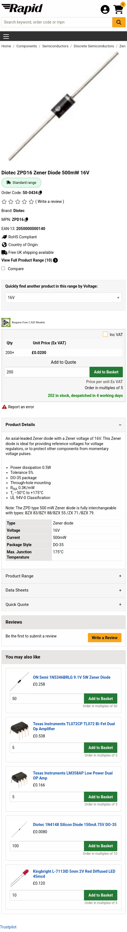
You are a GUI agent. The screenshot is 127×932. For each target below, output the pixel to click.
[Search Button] (119, 22)
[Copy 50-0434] (40, 193)
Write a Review (105, 638)
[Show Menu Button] (6, 36)
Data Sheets (17, 590)
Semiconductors (55, 46)
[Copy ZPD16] (26, 219)
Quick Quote (17, 604)
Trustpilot (8, 927)
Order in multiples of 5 (101, 755)
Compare (12, 269)
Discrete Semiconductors (94, 46)
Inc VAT (63, 334)
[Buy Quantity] (47, 372)
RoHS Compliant (19, 237)
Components (27, 46)
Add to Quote (63, 362)
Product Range (20, 576)
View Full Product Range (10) (29, 260)
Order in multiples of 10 (100, 854)
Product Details (20, 424)
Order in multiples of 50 (100, 706)
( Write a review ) (49, 201)
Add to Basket (106, 372)
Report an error (17, 407)
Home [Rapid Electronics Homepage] (6, 46)
